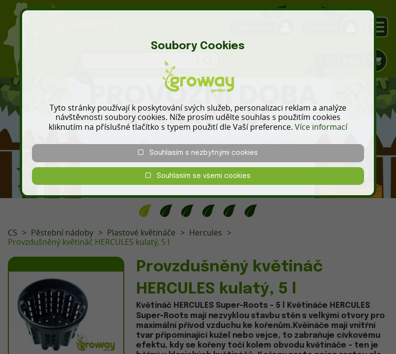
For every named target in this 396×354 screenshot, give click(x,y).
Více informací (321, 126)
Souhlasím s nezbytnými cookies (198, 152)
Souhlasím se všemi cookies (198, 175)
